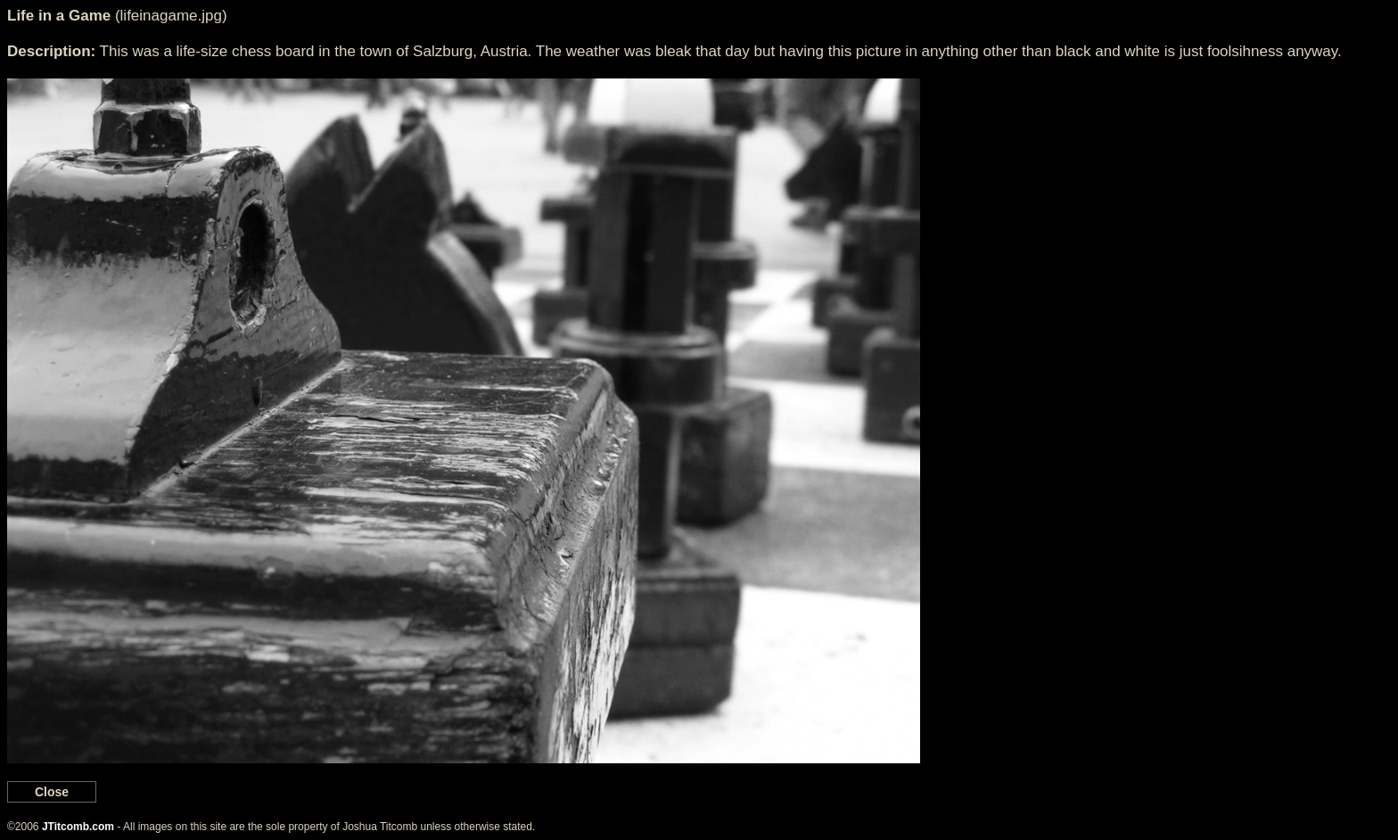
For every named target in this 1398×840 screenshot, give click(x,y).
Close (52, 792)
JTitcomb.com (78, 826)
